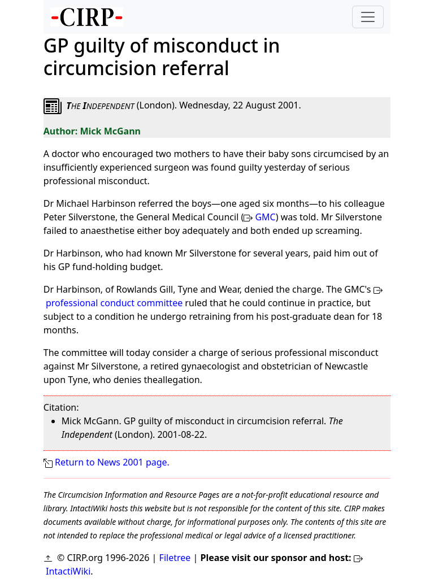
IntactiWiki (68, 571)
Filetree (175, 557)
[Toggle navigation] (368, 17)
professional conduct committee (114, 303)
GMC (265, 217)
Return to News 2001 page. (112, 462)
